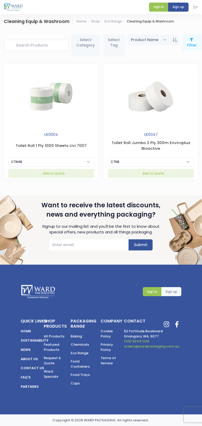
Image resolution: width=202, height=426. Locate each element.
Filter (192, 45)
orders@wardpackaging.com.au (151, 346)
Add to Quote (53, 173)
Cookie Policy (107, 334)
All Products (54, 336)
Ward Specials (51, 374)
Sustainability (34, 340)
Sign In (152, 291)
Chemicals (80, 344)
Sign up (171, 291)
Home (81, 21)
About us (29, 359)
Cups (75, 383)
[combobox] (148, 39)
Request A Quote (52, 361)
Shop (95, 21)
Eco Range (113, 21)
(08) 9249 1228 (136, 341)
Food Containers (80, 364)
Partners (30, 386)
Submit (140, 244)
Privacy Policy (107, 347)
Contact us (32, 368)
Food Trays (80, 374)
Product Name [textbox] (144, 39)
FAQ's (26, 377)
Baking (76, 336)
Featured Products (51, 347)
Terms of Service (108, 361)
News (26, 349)
